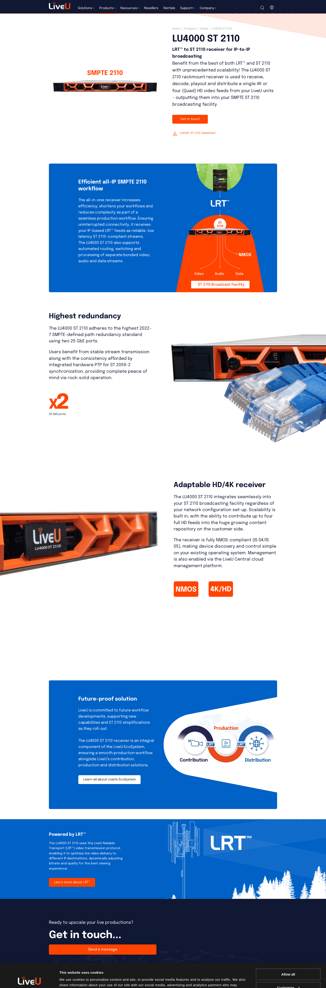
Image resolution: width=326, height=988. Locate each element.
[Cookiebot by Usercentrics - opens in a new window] (29, 979)
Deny (288, 977)
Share (204, 28)
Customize (288, 964)
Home (176, 28)
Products (190, 28)
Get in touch (190, 119)
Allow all (288, 950)
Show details (69, 979)
